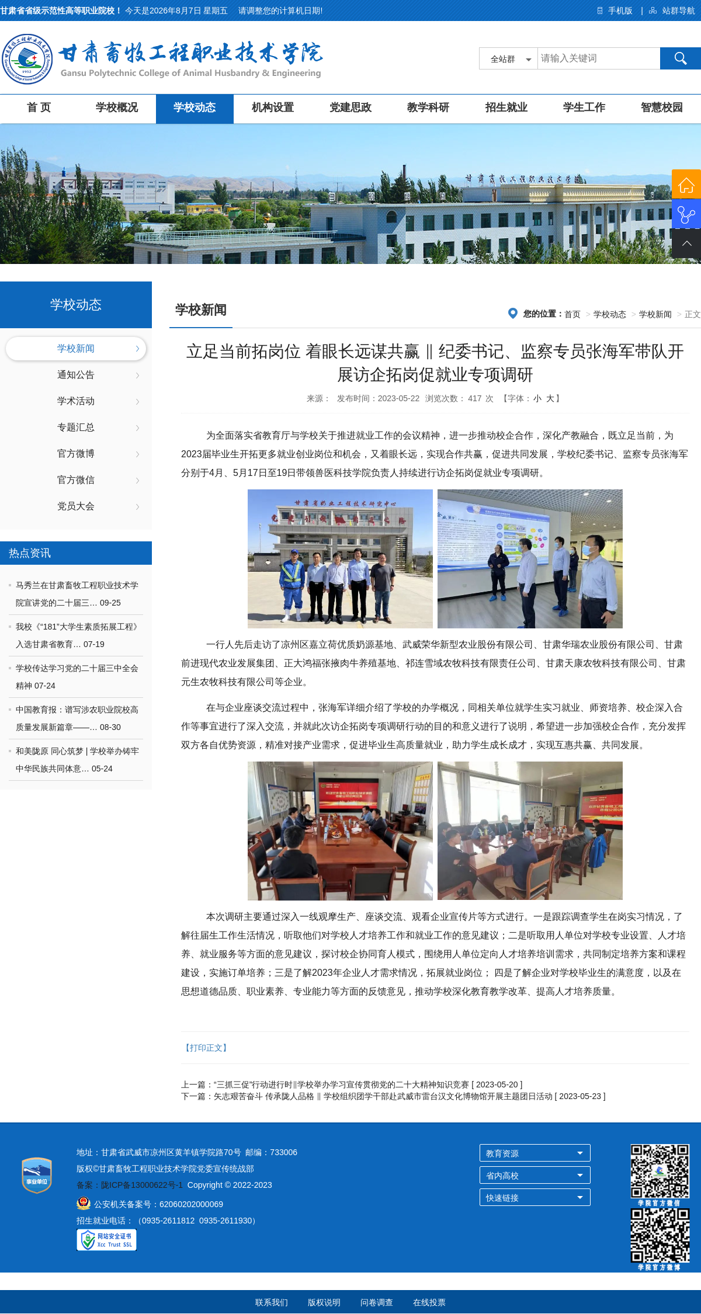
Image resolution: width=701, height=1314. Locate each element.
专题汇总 (76, 427)
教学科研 (428, 107)
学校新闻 (76, 348)
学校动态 (194, 107)
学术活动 (76, 401)
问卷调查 (376, 1302)
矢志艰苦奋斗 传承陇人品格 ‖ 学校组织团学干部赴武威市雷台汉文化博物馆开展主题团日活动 (383, 1096)
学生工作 (584, 107)
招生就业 (506, 107)
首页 (572, 314)
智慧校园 (662, 107)
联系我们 (271, 1302)
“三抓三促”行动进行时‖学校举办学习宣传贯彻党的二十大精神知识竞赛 (341, 1084)
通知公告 (76, 375)
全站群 (503, 59)
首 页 (39, 107)
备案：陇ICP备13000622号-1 (130, 1185)
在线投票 (429, 1302)
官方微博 (76, 453)
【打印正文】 (206, 1047)
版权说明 (324, 1302)
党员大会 (76, 506)
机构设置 (273, 107)
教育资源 (502, 1153)
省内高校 (502, 1175)
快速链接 (502, 1197)
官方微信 (76, 480)
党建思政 (350, 107)
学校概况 (117, 107)
